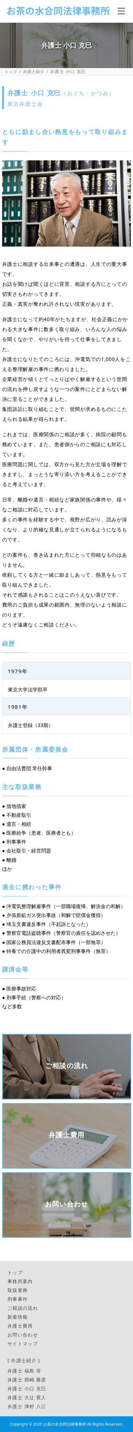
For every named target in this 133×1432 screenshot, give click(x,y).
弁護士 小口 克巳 (26, 1388)
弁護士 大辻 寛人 (26, 1397)
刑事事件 (17, 1299)
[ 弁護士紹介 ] (23, 1360)
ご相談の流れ (22, 1308)
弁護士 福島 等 (24, 1370)
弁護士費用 (20, 1326)
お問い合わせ (22, 1334)
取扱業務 (17, 1290)
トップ (11, 71)
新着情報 (17, 1317)
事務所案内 (20, 1281)
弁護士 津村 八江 (26, 1406)
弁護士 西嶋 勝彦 (26, 1379)
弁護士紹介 (34, 71)
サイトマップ (22, 1343)
